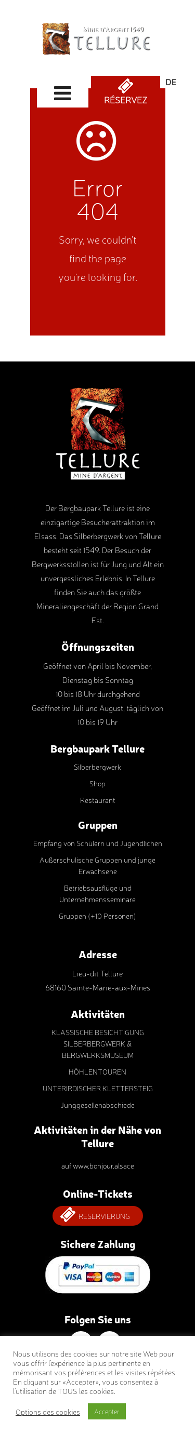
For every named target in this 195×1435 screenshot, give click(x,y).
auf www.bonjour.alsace (97, 1165)
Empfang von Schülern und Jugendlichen (97, 843)
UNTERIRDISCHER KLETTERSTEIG (98, 1088)
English (170, 94)
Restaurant (97, 799)
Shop (97, 783)
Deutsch (170, 81)
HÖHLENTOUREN (97, 1071)
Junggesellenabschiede (98, 1104)
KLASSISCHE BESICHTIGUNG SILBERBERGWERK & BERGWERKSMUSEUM (97, 1043)
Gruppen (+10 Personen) (97, 915)
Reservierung (104, 1216)
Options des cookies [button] (48, 1411)
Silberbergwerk (97, 766)
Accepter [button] (107, 1411)
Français (170, 106)
